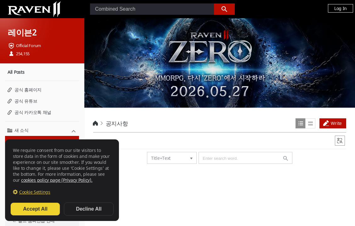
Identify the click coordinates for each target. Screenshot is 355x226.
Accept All (35, 209)
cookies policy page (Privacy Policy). (57, 180)
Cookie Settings (34, 192)
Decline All (88, 209)
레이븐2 (22, 32)
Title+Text (161, 158)
